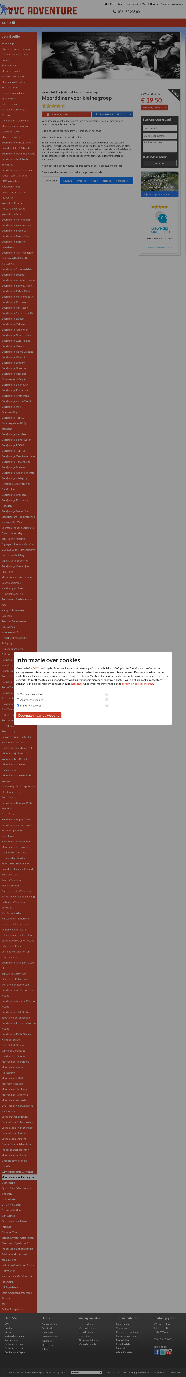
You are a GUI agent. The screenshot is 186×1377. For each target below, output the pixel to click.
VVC (36, 668)
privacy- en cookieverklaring (137, 683)
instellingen (77, 683)
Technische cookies (31, 694)
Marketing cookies (30, 705)
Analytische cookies (31, 699)
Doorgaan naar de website (38, 715)
